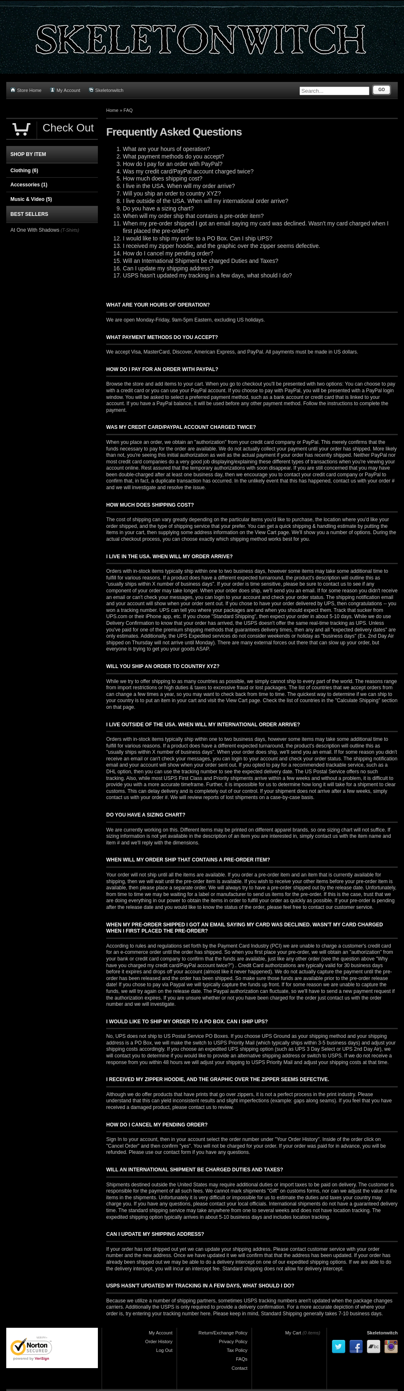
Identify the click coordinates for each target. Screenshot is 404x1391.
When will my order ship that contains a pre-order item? (193, 216)
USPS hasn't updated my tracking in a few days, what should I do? (207, 275)
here (205, 1314)
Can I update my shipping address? (168, 268)
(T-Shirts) (69, 230)
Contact (239, 1368)
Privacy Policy (233, 1341)
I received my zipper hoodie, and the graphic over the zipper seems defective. (221, 246)
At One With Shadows (34, 230)
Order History (158, 1341)
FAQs (241, 1358)
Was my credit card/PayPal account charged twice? (188, 171)
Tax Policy (237, 1350)
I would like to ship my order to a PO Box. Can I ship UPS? (197, 238)
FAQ (128, 110)
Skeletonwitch (106, 90)
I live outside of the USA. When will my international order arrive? (205, 201)
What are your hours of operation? (166, 149)
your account (246, 597)
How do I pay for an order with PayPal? (172, 164)
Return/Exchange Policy (223, 1332)
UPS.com (116, 616)
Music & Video (31, 199)
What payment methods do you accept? (173, 156)
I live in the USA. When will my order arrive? (179, 186)
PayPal (255, 352)
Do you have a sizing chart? (158, 208)
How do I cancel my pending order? (168, 253)
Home (112, 110)
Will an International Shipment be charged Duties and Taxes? (200, 261)
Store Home (26, 90)
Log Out (164, 1350)
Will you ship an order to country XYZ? (172, 194)
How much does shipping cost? (162, 179)
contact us (117, 797)
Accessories (28, 185)
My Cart (293, 1332)
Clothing (24, 170)
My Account (65, 90)
